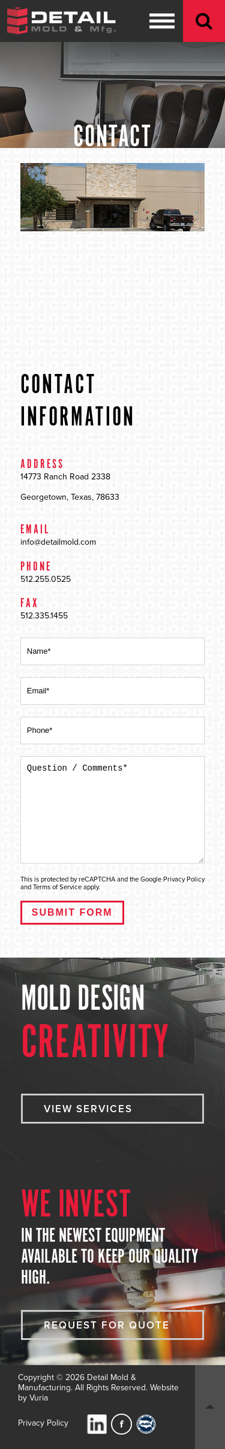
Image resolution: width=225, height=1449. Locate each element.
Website (164, 1387)
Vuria (38, 1398)
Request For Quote (107, 1325)
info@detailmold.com (58, 542)
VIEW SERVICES (88, 1109)
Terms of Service (57, 887)
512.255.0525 (45, 579)
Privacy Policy (184, 879)
